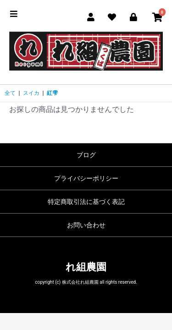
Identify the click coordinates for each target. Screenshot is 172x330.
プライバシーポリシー (86, 178)
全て (10, 93)
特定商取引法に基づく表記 (86, 201)
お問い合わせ (86, 225)
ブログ (86, 155)
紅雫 (52, 93)
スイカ (31, 93)
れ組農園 (86, 267)
